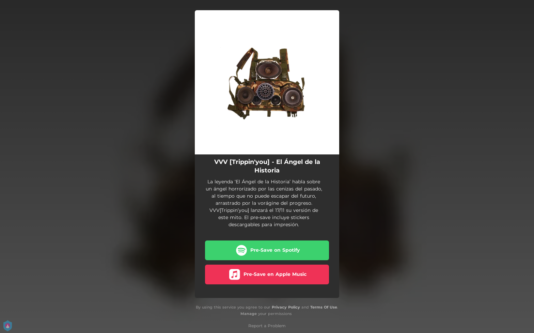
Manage (248, 313)
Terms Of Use (323, 307)
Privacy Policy (286, 307)
